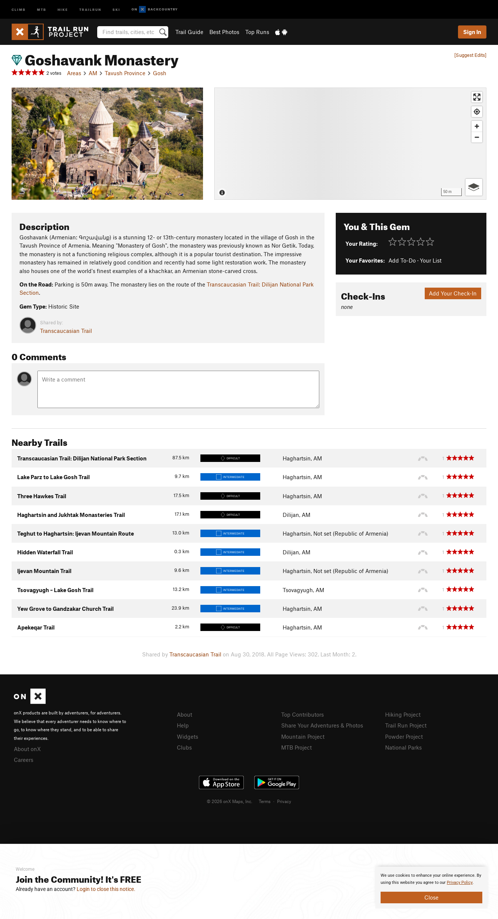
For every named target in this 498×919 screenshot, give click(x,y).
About (184, 714)
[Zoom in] (476, 126)
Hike (63, 9)
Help (183, 725)
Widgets (187, 736)
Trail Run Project (406, 725)
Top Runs (257, 31)
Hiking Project (403, 714)
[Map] (350, 143)
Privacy (284, 801)
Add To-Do (402, 260)
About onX (27, 748)
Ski (116, 9)
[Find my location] (476, 111)
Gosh (159, 73)
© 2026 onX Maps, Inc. (229, 801)
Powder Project (404, 736)
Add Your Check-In (453, 293)
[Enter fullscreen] (476, 97)
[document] (431, 887)
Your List (431, 260)
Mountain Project (303, 736)
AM (93, 73)
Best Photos (224, 31)
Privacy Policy (460, 882)
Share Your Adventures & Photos (322, 725)
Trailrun (90, 9)
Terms (265, 801)
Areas (74, 73)
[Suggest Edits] (470, 55)
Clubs (184, 747)
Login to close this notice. (106, 889)
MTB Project (296, 747)
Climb (19, 9)
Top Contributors (302, 714)
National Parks (403, 747)
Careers (23, 759)
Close (431, 897)
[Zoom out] (476, 137)
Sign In (472, 31)
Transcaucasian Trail (66, 330)
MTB (41, 9)
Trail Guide (189, 31)
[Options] (473, 187)
